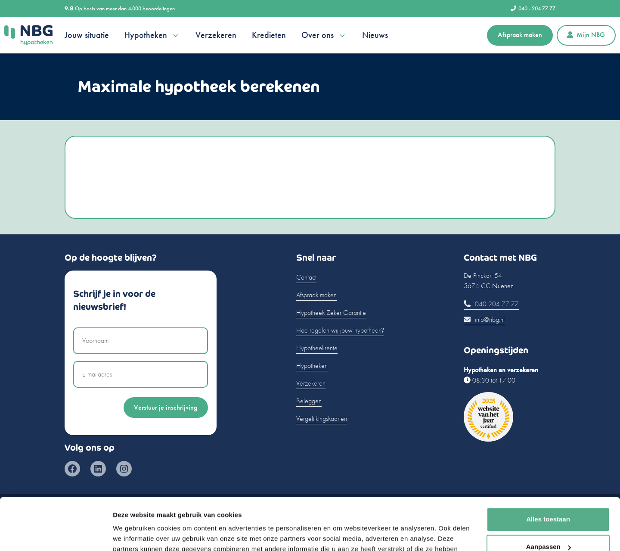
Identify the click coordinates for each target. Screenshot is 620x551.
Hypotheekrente (317, 347)
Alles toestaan (548, 470)
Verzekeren (215, 35)
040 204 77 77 (491, 303)
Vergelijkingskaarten (321, 418)
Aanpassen (548, 497)
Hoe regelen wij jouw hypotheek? (340, 330)
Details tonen (133, 534)
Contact (306, 277)
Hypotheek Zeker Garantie (331, 312)
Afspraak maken (520, 34)
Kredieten (269, 35)
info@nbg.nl (484, 319)
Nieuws (375, 35)
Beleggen (309, 400)
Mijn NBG (586, 34)
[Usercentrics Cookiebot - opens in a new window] (55, 534)
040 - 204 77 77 (533, 8)
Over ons (324, 35)
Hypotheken (152, 35)
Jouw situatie (87, 35)
